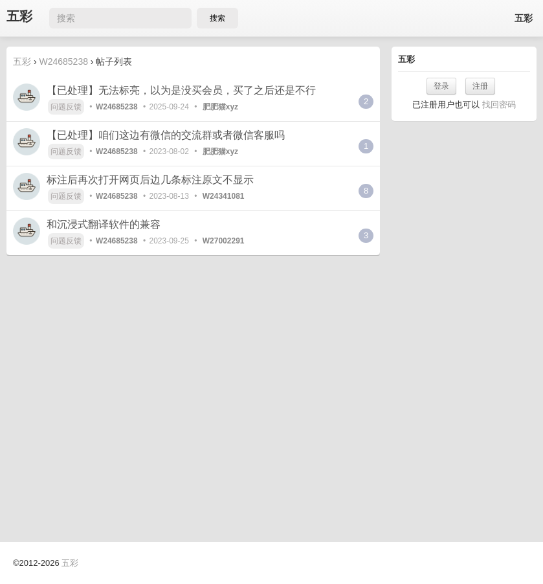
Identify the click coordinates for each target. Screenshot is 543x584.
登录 (441, 86)
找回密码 (499, 104)
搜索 (217, 18)
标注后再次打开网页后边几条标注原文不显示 (150, 179)
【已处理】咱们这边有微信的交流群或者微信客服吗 (166, 134)
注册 (480, 86)
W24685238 (63, 61)
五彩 (19, 16)
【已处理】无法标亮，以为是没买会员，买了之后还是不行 (181, 90)
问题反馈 (66, 106)
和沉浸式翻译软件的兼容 (104, 224)
